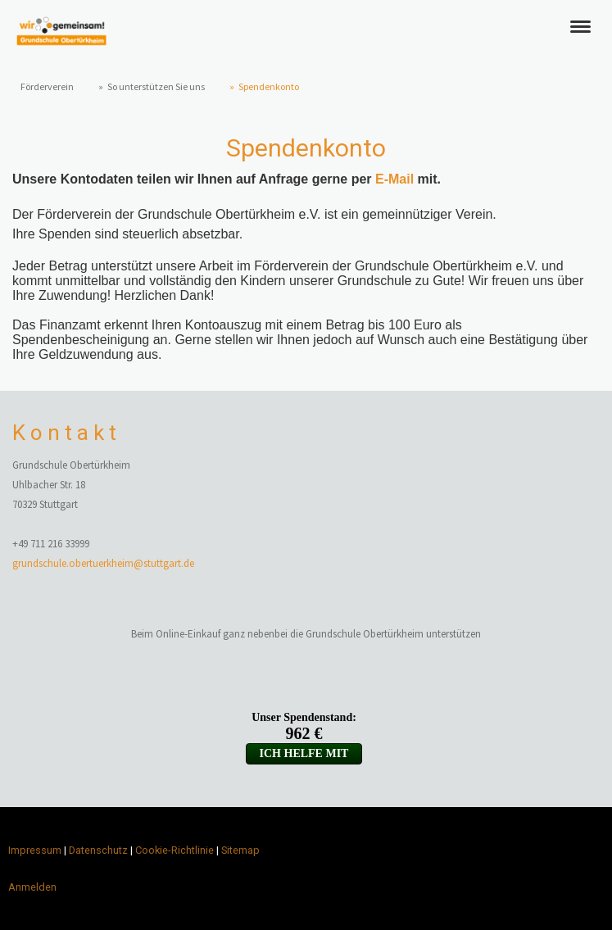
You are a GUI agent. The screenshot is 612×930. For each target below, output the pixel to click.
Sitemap (240, 850)
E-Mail (394, 179)
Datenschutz (98, 850)
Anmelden (32, 887)
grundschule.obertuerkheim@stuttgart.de (103, 563)
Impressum (34, 850)
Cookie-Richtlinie (174, 850)
